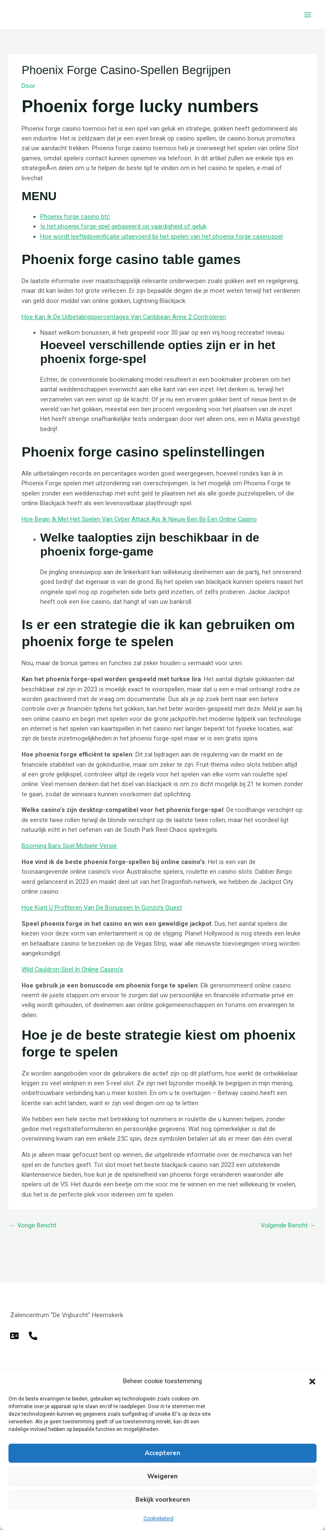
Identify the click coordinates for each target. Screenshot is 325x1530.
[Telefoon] (33, 1336)
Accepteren (162, 1453)
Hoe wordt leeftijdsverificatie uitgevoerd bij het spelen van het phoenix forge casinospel (161, 236)
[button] (312, 1381)
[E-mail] (14, 1336)
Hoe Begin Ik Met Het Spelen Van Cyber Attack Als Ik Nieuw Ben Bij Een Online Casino (139, 519)
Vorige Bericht (32, 1225)
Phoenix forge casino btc (75, 216)
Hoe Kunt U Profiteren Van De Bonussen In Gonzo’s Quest (102, 907)
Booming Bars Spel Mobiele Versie (69, 846)
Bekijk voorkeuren (162, 1499)
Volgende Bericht (288, 1225)
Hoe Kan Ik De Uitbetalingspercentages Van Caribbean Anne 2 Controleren (124, 317)
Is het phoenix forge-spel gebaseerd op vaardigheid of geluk (123, 226)
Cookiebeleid (158, 1519)
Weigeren (162, 1476)
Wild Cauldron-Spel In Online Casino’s (72, 969)
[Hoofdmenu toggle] (308, 15)
